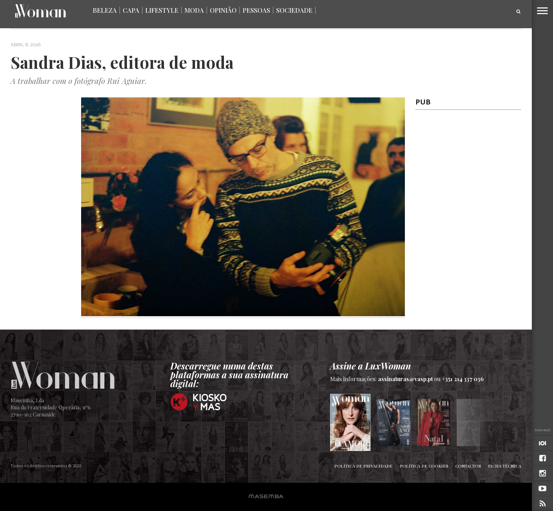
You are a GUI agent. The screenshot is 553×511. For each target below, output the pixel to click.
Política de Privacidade (363, 466)
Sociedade (294, 10)
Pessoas (256, 10)
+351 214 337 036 (463, 379)
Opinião (223, 10)
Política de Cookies (424, 466)
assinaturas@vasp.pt (405, 379)
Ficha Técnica (504, 466)
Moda (194, 10)
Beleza (105, 10)
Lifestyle (161, 10)
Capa (131, 10)
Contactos (468, 466)
